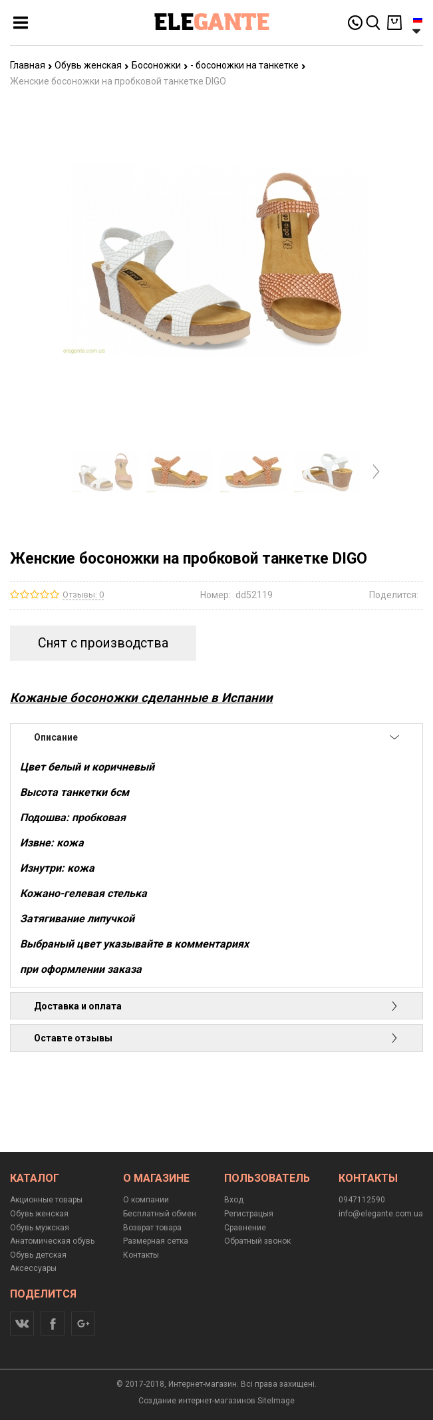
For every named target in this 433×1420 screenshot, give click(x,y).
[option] (106, 471)
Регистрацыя (248, 1213)
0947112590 (362, 1199)
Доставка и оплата (216, 1006)
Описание (216, 737)
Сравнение (245, 1227)
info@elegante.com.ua (381, 1213)
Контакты (141, 1255)
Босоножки (160, 65)
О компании (146, 1199)
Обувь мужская (39, 1227)
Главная (31, 65)
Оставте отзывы (216, 1038)
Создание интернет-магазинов (196, 1400)
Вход (233, 1199)
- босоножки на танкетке (248, 65)
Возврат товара (152, 1227)
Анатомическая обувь (52, 1241)
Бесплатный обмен (159, 1213)
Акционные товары (46, 1199)
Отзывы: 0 (83, 595)
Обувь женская (92, 65)
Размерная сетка (155, 1241)
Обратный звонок (257, 1241)
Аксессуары (33, 1268)
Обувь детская (38, 1255)
